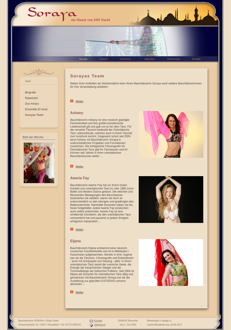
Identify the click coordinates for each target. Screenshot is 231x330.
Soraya (83, 59)
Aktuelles (150, 59)
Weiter (79, 101)
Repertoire (31, 98)
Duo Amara (32, 103)
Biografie (30, 92)
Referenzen (173, 59)
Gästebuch (100, 324)
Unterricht (125, 59)
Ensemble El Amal (36, 109)
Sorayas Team (34, 115)
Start (28, 81)
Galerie (103, 59)
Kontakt (98, 320)
